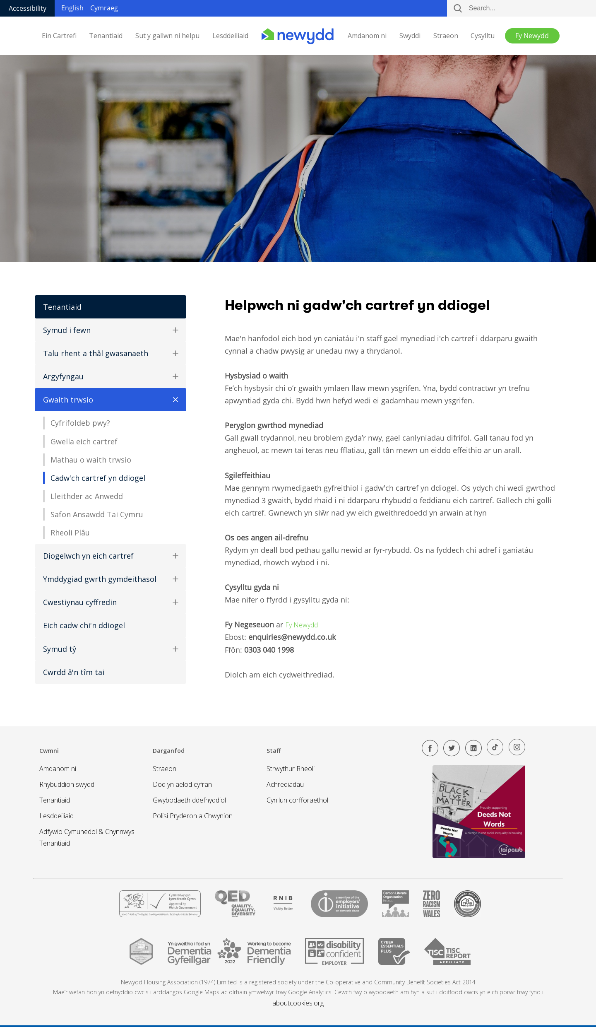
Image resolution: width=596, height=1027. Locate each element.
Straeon (445, 35)
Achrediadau (285, 784)
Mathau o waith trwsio (90, 460)
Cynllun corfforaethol (297, 800)
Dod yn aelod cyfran (182, 784)
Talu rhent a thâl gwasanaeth (110, 353)
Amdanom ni (367, 35)
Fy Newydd (301, 624)
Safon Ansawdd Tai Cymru (96, 514)
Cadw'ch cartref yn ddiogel (97, 478)
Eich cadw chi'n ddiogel (84, 625)
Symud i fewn (110, 330)
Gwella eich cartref (84, 441)
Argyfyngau (110, 376)
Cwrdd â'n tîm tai (73, 672)
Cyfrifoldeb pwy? (80, 423)
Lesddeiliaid (230, 35)
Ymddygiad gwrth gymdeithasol (110, 579)
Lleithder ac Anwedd (86, 496)
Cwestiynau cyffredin (110, 602)
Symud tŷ (110, 649)
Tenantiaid (106, 35)
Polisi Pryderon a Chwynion (193, 815)
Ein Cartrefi (59, 35)
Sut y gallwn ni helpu (167, 35)
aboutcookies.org (298, 1003)
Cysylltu (483, 35)
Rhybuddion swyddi (67, 784)
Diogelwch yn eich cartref (110, 556)
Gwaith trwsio (113, 399)
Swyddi (410, 35)
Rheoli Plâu (70, 533)
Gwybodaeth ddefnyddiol (189, 800)
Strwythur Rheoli (291, 768)
